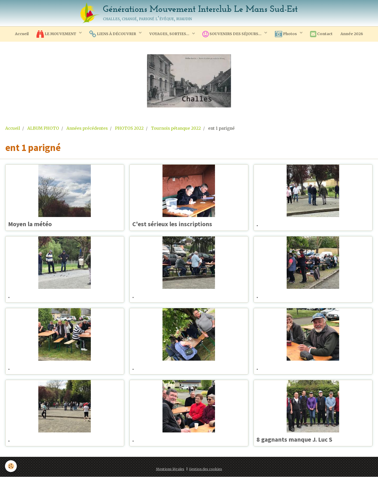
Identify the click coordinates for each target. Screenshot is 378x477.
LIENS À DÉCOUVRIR (112, 34)
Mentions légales (170, 469)
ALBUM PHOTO (43, 128)
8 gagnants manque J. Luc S (295, 440)
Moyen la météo (31, 224)
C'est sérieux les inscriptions (173, 224)
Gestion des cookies (205, 469)
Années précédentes (87, 128)
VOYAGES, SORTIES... (169, 33)
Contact (322, 34)
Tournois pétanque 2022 (176, 128)
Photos (286, 34)
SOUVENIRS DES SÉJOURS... (232, 34)
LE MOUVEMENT (56, 34)
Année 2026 (352, 33)
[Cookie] (11, 466)
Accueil (21, 33)
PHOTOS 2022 (129, 128)
